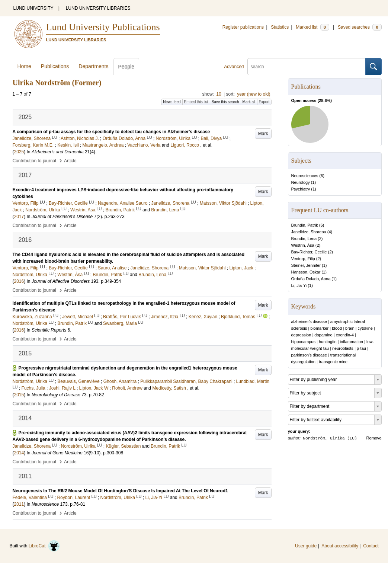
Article (70, 160)
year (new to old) (253, 94)
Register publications (243, 27)
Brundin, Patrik (304, 225)
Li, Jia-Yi (299, 285)
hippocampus (303, 341)
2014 (19, 452)
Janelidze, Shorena (308, 232)
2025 (19, 151)
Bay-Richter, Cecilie (309, 252)
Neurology (300, 182)
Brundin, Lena (304, 238)
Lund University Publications (103, 27)
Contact (370, 545)
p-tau (361, 348)
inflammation (351, 341)
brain (349, 328)
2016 (19, 281)
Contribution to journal (34, 160)
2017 (19, 216)
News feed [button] (171, 102)
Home (24, 66)
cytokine (365, 328)
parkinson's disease (309, 355)
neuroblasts (342, 348)
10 (218, 94)
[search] (306, 66)
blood (337, 328)
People (126, 67)
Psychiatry (300, 189)
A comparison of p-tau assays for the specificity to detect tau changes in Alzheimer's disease (111, 131)
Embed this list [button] (196, 102)
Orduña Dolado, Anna (311, 278)
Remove (374, 438)
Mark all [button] (249, 102)
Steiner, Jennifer (306, 265)
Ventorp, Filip (303, 258)
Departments (93, 66)
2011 (19, 504)
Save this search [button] (225, 102)
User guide (306, 545)
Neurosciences (304, 175)
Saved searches (360, 27)
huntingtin (328, 341)
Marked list (312, 27)
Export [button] (264, 102)
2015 (19, 394)
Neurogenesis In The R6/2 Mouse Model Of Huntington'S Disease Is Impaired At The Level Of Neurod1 (120, 490)
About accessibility (339, 545)
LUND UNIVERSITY (33, 8)
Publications (55, 66)
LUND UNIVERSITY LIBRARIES (98, 8)
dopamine (323, 335)
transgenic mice (333, 361)
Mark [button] (263, 133)
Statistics (280, 27)
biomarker (319, 328)
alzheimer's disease (309, 321)
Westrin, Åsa (302, 245)
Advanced (234, 66)
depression (301, 335)
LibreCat (44, 546)
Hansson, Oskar (306, 272)
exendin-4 (345, 335)
